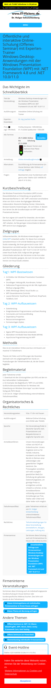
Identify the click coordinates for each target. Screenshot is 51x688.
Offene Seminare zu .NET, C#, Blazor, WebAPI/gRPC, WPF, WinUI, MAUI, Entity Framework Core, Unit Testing (21, 627)
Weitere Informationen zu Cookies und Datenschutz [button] (23, 672)
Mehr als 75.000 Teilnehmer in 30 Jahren (20, 4)
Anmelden (41, 136)
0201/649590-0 (10, 8)
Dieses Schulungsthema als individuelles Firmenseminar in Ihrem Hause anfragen (22, 604)
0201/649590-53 (16, 652)
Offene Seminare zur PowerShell (19, 634)
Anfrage (36, 8)
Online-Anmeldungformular (28, 159)
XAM (4, 239)
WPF (9, 239)
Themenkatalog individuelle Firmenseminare (24, 640)
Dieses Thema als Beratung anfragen (21, 611)
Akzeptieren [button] (25, 681)
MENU (25, 25)
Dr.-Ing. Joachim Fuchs (26, 119)
